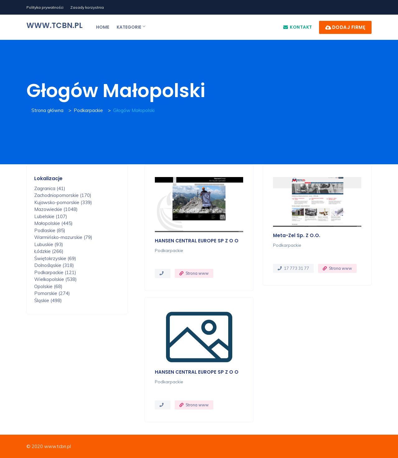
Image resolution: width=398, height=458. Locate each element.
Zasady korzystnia (87, 7)
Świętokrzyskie (55, 258)
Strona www (197, 273)
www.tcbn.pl (54, 25)
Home (102, 27)
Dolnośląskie (54, 265)
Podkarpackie (88, 110)
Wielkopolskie (55, 279)
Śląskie (48, 300)
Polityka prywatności (44, 7)
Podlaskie (49, 230)
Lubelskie (50, 216)
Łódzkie (48, 251)
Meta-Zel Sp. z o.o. (296, 235)
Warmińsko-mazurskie (63, 237)
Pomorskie (52, 293)
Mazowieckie (56, 209)
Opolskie (48, 286)
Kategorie (131, 27)
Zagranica (49, 188)
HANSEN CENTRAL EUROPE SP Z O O (196, 240)
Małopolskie (53, 223)
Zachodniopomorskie (62, 195)
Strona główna (47, 110)
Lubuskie (48, 244)
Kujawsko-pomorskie (63, 202)
